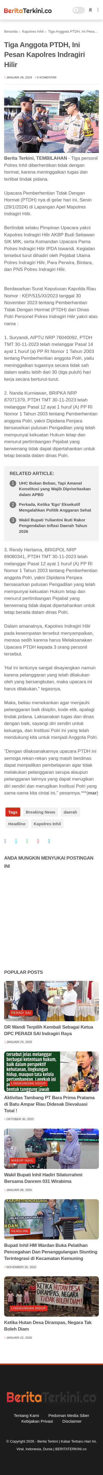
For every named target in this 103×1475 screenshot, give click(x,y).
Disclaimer (72, 1421)
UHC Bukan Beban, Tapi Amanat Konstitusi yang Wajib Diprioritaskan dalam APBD (55, 489)
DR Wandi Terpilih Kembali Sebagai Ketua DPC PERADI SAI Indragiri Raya (48, 1030)
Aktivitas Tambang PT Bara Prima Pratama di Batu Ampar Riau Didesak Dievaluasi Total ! (49, 1104)
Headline (17, 823)
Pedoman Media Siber (68, 1415)
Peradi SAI (21, 1012)
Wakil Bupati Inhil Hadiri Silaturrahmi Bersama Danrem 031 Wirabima (43, 1178)
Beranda (11, 31)
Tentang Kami (26, 1415)
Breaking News (40, 812)
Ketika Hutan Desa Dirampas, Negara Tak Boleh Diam (47, 1326)
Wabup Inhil (22, 1160)
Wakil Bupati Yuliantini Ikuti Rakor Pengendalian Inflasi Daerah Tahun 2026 (53, 526)
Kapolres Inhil (33, 31)
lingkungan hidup (28, 1083)
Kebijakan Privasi (37, 1421)
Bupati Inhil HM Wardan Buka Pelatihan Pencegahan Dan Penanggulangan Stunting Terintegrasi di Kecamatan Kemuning (50, 1252)
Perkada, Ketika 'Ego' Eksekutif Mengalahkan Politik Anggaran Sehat (55, 507)
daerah (70, 812)
